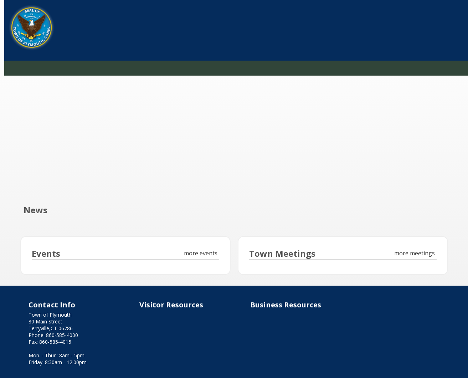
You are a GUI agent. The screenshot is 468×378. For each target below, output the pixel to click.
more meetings (414, 253)
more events (200, 253)
